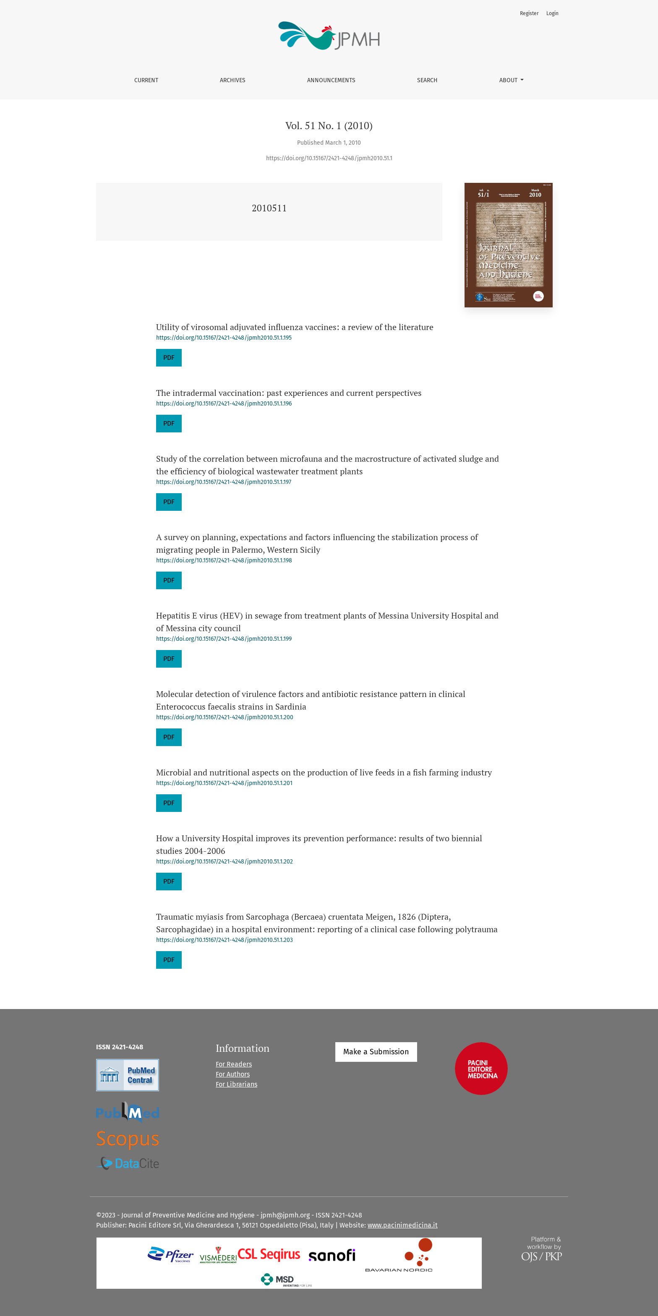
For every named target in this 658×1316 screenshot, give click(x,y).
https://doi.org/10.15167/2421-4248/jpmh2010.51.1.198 (224, 560)
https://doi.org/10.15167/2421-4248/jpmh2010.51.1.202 (224, 861)
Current (146, 80)
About (509, 80)
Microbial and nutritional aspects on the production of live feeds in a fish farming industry (324, 772)
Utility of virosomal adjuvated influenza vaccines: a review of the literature (294, 327)
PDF (169, 358)
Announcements (331, 80)
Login (552, 13)
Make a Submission (376, 1051)
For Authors (233, 1074)
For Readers (234, 1064)
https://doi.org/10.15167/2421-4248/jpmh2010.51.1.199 (224, 638)
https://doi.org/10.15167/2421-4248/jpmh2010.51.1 (329, 158)
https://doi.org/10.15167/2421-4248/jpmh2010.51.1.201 (224, 783)
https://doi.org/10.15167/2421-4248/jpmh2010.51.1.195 (224, 337)
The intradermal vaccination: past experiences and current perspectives (289, 392)
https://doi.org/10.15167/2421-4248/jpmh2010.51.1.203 (224, 940)
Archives (232, 80)
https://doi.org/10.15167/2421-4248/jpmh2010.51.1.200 (224, 717)
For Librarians (236, 1084)
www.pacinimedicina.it (403, 1225)
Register (529, 13)
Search (427, 80)
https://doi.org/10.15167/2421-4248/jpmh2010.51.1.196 (224, 403)
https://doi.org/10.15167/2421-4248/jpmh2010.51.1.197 (223, 482)
